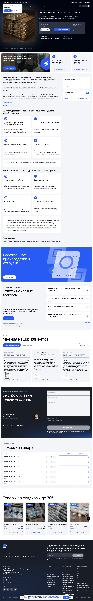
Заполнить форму (9, 68)
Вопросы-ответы (51, 580)
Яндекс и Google (29, 345)
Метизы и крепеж (66, 588)
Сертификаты (50, 578)
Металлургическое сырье (33, 241)
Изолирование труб (81, 583)
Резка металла (80, 571)
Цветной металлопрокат (19, 241)
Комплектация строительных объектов (82, 569)
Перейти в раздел (9, 277)
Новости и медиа (50, 574)
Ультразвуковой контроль (83, 585)
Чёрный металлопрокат (67, 578)
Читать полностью (23, 380)
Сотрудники (49, 570)
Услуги (23, 6)
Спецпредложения (51, 584)
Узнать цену (43, 26)
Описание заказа (52, 402)
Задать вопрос (8, 318)
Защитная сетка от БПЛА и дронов (57, 524)
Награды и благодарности (53, 576)
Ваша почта (51, 555)
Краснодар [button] (6, 2)
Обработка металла (81, 579)
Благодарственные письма (12, 345)
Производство (29, 6)
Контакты (87, 2)
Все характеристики (68, 38)
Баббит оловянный (56, 241)
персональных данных (69, 431)
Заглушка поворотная (10, 524)
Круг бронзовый (74, 524)
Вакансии (49, 572)
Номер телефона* (52, 397)
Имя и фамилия (52, 392)
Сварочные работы (81, 577)
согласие (53, 431)
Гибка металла (80, 573)
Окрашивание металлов (82, 575)
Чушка (10, 241)
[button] (88, 519)
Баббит (5, 241)
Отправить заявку (68, 427)
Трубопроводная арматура (68, 586)
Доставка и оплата (77, 2)
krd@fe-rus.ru (28, 2)
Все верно (8, 10)
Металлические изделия (67, 582)
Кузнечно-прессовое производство (82, 591)
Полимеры (64, 584)
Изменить (16, 10)
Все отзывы (84, 345)
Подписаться (78, 555)
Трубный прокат (65, 570)
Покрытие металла (81, 581)
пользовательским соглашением (55, 432)
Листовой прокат (66, 568)
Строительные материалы (68, 594)
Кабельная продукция (67, 590)
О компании (49, 568)
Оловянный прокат (45, 241)
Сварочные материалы (67, 592)
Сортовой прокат (66, 572)
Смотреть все (86, 322)
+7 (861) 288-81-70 (7, 102)
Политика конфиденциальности (83, 597)
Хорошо (66, 597)
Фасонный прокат (66, 574)
